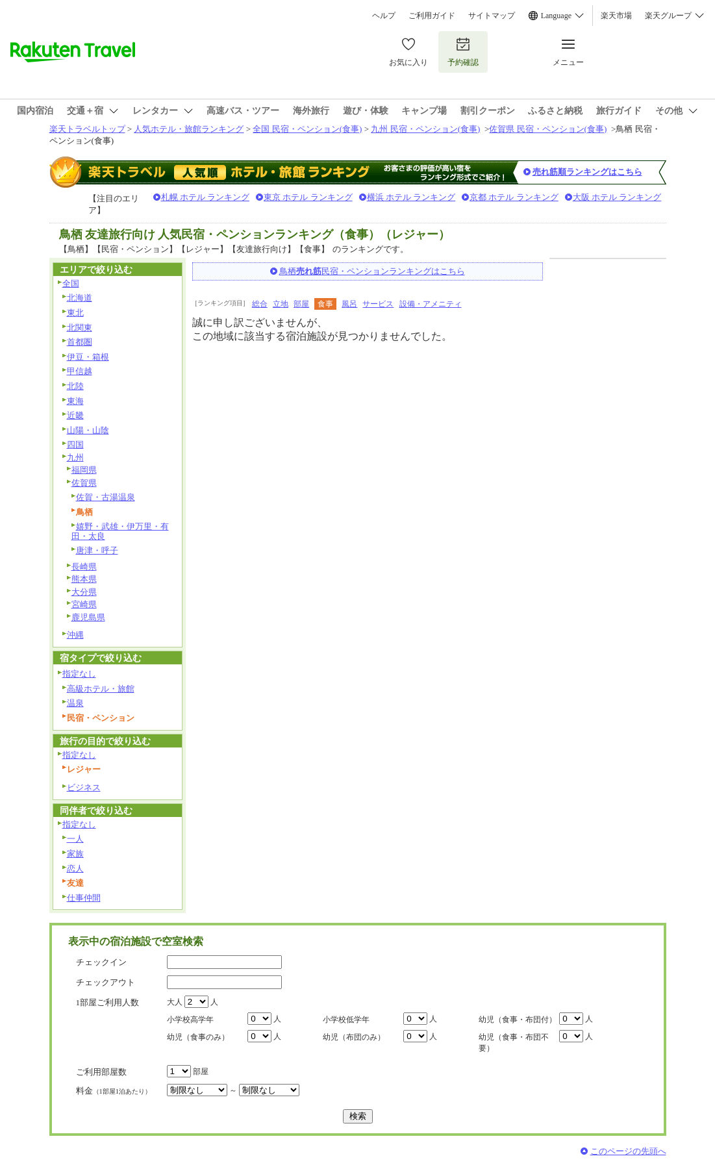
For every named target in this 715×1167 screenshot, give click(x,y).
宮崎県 (84, 604)
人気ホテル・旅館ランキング (189, 129)
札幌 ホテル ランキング (205, 197)
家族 (75, 854)
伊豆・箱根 (88, 357)
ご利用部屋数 (101, 1072)
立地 (280, 303)
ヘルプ (383, 15)
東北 (75, 313)
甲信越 (79, 371)
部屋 (301, 303)
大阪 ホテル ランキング (617, 197)
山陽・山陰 (88, 430)
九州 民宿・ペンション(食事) (425, 129)
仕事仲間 (84, 898)
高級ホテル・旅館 (100, 689)
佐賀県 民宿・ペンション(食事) (548, 129)
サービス (378, 303)
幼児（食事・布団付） (518, 1019)
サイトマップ (491, 15)
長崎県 (84, 566)
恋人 (75, 868)
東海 (75, 401)
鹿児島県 (88, 617)
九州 (75, 457)
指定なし (79, 674)
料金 (113, 1091)
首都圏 (79, 342)
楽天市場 (616, 15)
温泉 (75, 703)
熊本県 (84, 579)
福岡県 (84, 470)
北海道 (79, 298)
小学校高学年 (190, 1019)
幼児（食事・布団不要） (514, 1043)
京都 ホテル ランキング (514, 197)
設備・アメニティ (430, 303)
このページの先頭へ (628, 1151)
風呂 (349, 303)
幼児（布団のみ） (354, 1037)
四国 (75, 444)
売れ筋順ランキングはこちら (587, 172)
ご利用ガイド (431, 15)
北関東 (79, 328)
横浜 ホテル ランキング (411, 197)
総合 (260, 303)
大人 (174, 1002)
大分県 (84, 592)
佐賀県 (84, 483)
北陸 (75, 386)
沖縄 (75, 635)
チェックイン (101, 962)
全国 (70, 283)
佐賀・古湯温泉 (105, 497)
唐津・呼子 (97, 550)
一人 (75, 839)
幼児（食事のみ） (198, 1037)
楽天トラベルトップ (87, 129)
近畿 (75, 415)
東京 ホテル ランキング (308, 197)
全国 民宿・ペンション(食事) (307, 129)
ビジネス (84, 787)
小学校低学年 (346, 1019)
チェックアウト (105, 982)
